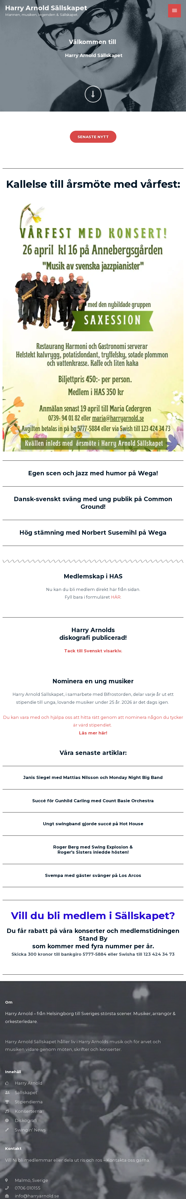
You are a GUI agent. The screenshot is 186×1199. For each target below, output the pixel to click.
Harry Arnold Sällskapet (46, 8)
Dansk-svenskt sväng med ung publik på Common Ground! (93, 503)
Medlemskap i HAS (93, 576)
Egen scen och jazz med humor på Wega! (93, 473)
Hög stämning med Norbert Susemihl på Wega (93, 532)
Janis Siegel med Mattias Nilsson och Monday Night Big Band (93, 777)
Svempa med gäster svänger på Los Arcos (93, 875)
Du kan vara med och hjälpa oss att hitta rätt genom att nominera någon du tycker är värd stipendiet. (93, 725)
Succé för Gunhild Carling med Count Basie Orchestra (93, 800)
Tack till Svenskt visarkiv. (93, 650)
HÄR (116, 597)
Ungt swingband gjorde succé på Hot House (93, 823)
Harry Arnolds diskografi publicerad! (93, 633)
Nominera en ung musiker (93, 681)
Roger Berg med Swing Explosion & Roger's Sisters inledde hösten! (93, 849)
